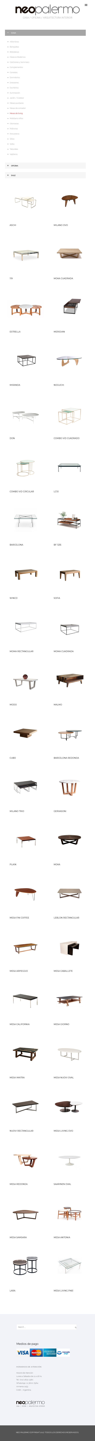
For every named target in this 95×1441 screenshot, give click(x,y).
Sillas (12, 139)
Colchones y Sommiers (19, 62)
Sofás (12, 144)
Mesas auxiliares (17, 103)
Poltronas (14, 129)
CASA (26, 17)
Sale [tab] (13, 175)
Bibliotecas (14, 52)
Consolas (13, 72)
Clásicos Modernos (17, 57)
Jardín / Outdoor (17, 98)
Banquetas (14, 47)
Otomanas (14, 123)
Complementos (16, 67)
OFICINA (36, 17)
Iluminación (15, 93)
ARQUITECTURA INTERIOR (57, 17)
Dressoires (14, 83)
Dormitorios (15, 77)
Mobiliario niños (16, 118)
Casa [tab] (13, 33)
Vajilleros (13, 154)
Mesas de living (16, 113)
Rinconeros (14, 134)
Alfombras (14, 42)
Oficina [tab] (14, 166)
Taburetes (14, 149)
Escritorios (14, 88)
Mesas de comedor (18, 108)
